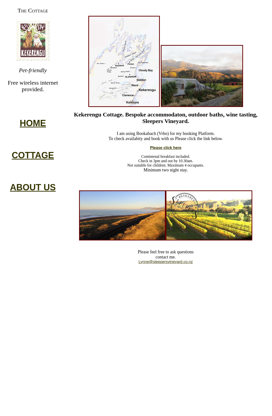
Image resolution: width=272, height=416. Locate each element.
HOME (33, 123)
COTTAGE (33, 155)
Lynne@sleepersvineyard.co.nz (166, 262)
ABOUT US (33, 187)
